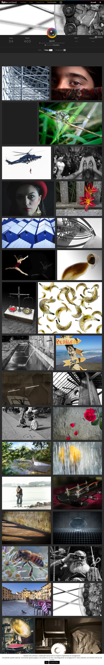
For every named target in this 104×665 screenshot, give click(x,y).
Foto (31, 2)
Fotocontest (9, 2)
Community (51, 2)
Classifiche (40, 2)
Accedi (93, 2)
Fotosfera (56, 45)
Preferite (61, 50)
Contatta (98, 37)
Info (39, 50)
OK (47, 662)
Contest (23, 2)
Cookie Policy (54, 662)
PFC (76, 38)
